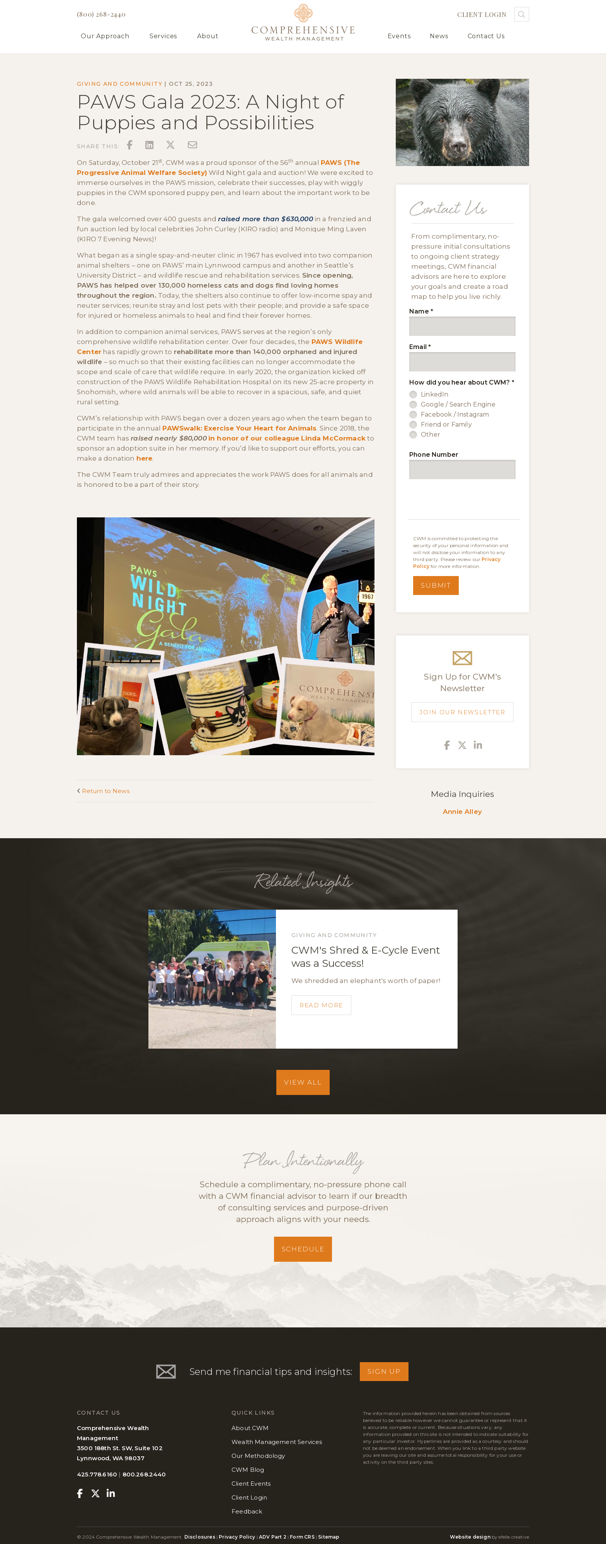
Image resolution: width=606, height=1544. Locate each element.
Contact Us (486, 36)
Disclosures (200, 1537)
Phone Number (433, 454)
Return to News (103, 791)
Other (430, 434)
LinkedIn (434, 394)
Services (163, 36)
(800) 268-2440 (101, 14)
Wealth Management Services (277, 1442)
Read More (321, 1005)
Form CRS (302, 1537)
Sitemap (328, 1537)
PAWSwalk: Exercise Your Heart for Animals (239, 428)
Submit (436, 585)
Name (421, 311)
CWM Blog (248, 1469)
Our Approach (105, 36)
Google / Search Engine (458, 404)
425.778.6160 (97, 1474)
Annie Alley (462, 811)
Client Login (482, 14)
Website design (470, 1537)
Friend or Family (446, 424)
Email (420, 347)
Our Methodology (258, 1455)
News (439, 36)
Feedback (247, 1511)
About (207, 36)
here (144, 458)
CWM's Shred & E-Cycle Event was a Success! (365, 956)
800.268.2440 (144, 1474)
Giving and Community (119, 83)
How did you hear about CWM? (461, 382)
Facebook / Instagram (455, 414)
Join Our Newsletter (462, 712)
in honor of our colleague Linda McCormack (287, 438)
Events (399, 36)
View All (303, 1082)
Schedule (303, 1249)
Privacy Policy (237, 1537)
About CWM (250, 1428)
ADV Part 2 (272, 1537)
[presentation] (464, 500)
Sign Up (384, 1371)
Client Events (251, 1483)
